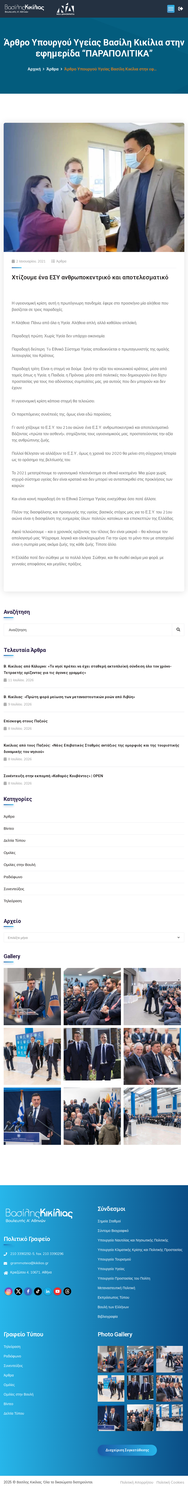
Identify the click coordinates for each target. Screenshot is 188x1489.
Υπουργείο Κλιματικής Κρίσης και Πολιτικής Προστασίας (140, 1250)
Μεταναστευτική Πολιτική (116, 1288)
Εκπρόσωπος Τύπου (113, 1297)
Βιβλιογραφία (108, 1316)
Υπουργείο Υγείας (111, 1269)
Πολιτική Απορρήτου (136, 1482)
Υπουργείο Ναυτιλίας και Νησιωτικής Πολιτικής (133, 1240)
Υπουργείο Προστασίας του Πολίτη (124, 1278)
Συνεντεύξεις (14, 888)
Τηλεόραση (13, 900)
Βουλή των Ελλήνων (113, 1307)
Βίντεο (9, 828)
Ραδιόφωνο (13, 876)
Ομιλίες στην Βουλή (19, 864)
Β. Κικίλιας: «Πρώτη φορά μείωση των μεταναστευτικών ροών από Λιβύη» (69, 697)
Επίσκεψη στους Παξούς (26, 721)
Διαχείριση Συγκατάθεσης (127, 1450)
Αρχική (34, 69)
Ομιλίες (9, 852)
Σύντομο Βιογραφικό (113, 1230)
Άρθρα (52, 69)
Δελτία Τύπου (14, 840)
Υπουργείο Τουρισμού (114, 1259)
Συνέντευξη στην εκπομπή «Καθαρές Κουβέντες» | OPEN (53, 776)
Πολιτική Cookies (170, 1482)
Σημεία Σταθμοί (109, 1221)
